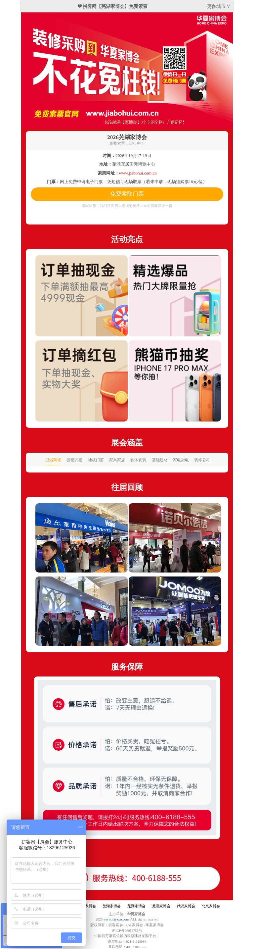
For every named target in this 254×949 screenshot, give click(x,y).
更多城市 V (218, 6)
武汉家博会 (186, 906)
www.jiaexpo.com (116, 919)
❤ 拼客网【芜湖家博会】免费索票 (113, 6)
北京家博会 (211, 906)
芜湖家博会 (87, 906)
